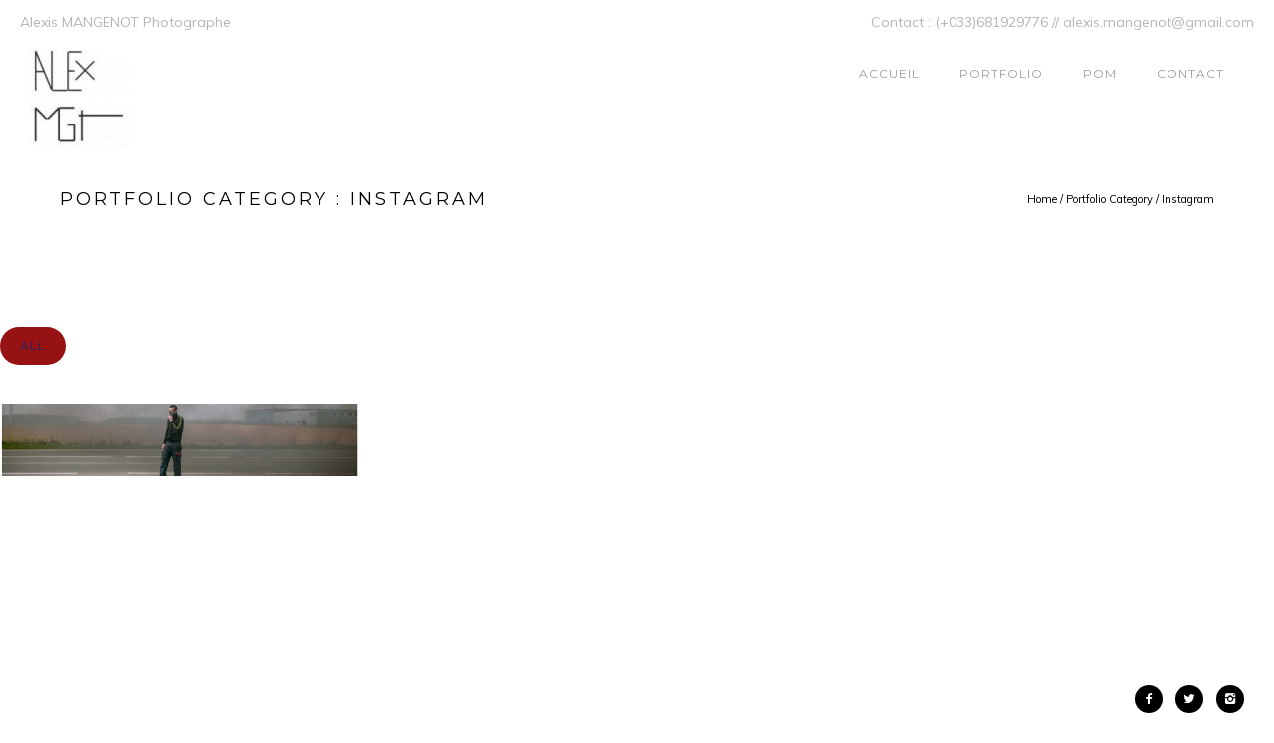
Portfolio (1001, 73)
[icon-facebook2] (1153, 699)
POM (1100, 73)
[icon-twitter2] (1194, 699)
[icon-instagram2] (1230, 699)
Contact (1190, 73)
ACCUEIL (889, 73)
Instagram (1188, 199)
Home (1042, 199)
